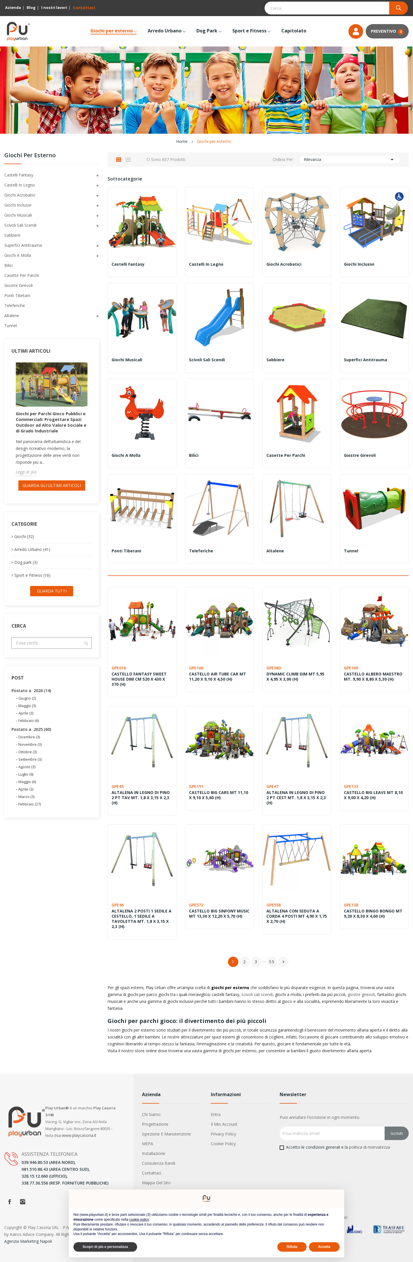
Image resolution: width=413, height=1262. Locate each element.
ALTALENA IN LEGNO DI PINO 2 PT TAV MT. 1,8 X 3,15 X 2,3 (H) (141, 797)
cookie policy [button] (139, 1220)
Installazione (153, 1153)
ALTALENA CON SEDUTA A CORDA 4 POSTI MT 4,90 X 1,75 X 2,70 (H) (293, 916)
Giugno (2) (27, 703)
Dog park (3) (26, 568)
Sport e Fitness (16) (32, 581)
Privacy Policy (223, 1134)
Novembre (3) (30, 750)
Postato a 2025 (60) (31, 735)
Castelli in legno (19, 185)
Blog (31, 7)
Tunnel (10, 325)
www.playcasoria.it (79, 1135)
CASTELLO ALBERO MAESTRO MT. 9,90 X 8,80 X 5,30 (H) (373, 676)
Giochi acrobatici (19, 195)
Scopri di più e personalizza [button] (105, 1247)
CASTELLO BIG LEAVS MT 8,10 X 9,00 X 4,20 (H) (373, 795)
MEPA (147, 1143)
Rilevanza (350, 159)
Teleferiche (14, 305)
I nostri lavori (54, 7)
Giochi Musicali (18, 215)
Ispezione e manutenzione (166, 1134)
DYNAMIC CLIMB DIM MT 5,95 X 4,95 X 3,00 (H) (296, 676)
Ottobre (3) (27, 757)
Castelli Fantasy (18, 175)
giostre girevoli (361, 994)
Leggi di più (26, 477)
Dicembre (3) (29, 742)
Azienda (13, 7)
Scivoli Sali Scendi (20, 225)
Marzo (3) (26, 802)
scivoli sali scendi (257, 994)
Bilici (8, 265)
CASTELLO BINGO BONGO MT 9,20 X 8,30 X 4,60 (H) (373, 913)
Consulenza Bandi (158, 1163)
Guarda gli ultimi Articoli (52, 491)
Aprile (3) (25, 718)
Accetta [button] (324, 1247)
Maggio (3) (27, 711)
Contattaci (84, 7)
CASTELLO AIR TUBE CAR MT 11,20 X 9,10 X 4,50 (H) (218, 676)
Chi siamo (151, 1114)
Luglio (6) (25, 780)
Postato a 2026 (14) (31, 696)
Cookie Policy (223, 1143)
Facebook (9, 1202)
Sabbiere (12, 235)
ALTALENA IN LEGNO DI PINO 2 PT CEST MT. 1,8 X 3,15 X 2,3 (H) (296, 797)
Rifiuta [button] (292, 1247)
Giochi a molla (17, 255)
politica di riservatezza (369, 1147)
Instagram (22, 1202)
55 (272, 961)
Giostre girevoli (18, 285)
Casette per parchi (21, 275)
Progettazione (155, 1124)
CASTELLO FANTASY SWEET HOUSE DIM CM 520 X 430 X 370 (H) (139, 679)
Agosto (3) (26, 772)
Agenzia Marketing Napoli (28, 1241)
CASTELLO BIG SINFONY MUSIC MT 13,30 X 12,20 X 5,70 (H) (215, 916)
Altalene (11, 315)
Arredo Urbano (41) (32, 555)
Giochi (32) (24, 542)
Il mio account (224, 1124)
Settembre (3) (30, 765)
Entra (216, 1114)
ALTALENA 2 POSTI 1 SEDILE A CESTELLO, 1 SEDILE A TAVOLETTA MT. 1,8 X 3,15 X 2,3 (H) (140, 918)
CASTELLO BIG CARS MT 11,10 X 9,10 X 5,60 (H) (219, 795)
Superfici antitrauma (23, 245)
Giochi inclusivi (17, 205)
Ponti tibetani (17, 295)
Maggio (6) (27, 787)
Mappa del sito (156, 1182)
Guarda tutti (52, 596)
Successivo (283, 961)
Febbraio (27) (29, 809)
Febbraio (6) (28, 726)
